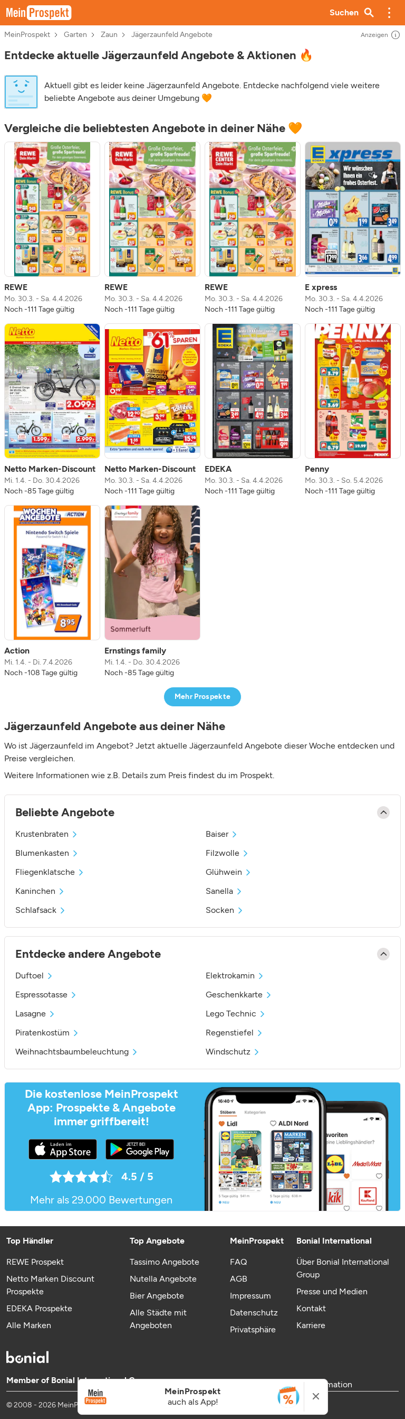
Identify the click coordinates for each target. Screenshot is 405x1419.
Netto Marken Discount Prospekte (50, 1285)
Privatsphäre (253, 1329)
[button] (389, 12)
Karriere (310, 1325)
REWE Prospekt (35, 1262)
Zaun (109, 35)
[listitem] (52, 228)
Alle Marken (28, 1325)
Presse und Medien (332, 1291)
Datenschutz (254, 1313)
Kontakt (311, 1308)
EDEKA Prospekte (39, 1308)
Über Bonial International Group (342, 1268)
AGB (238, 1279)
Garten (75, 35)
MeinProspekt (27, 35)
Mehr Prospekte (203, 696)
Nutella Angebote (163, 1279)
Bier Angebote (157, 1296)
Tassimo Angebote (164, 1262)
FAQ (238, 1262)
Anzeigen (381, 35)
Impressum (250, 1296)
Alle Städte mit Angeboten (158, 1319)
